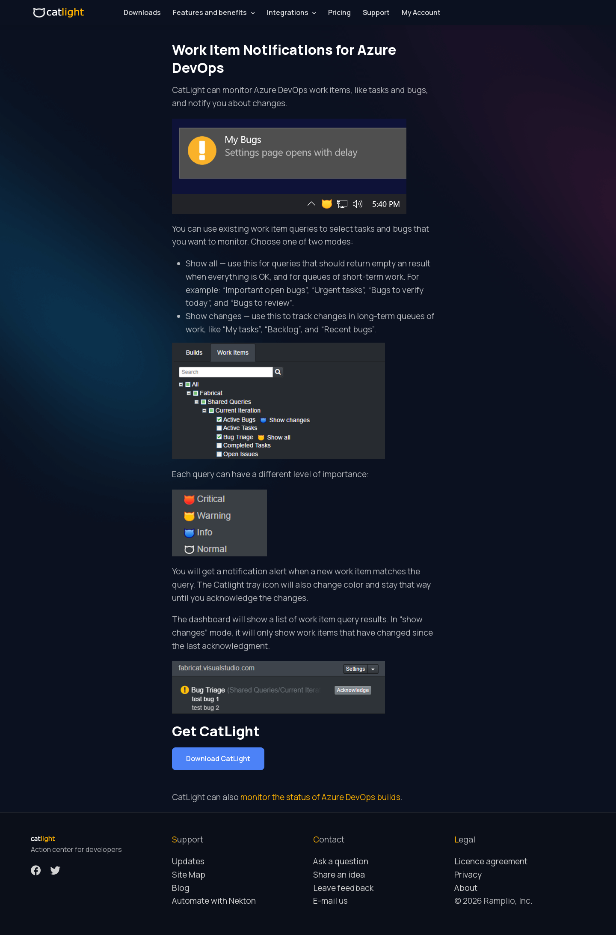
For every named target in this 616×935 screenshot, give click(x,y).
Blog (181, 887)
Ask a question (340, 861)
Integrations (287, 12)
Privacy (468, 874)
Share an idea (339, 874)
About (465, 887)
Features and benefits (210, 12)
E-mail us (330, 900)
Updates (188, 861)
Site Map (188, 874)
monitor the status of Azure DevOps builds (320, 797)
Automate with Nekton (214, 900)
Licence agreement (490, 861)
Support (376, 12)
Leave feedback (343, 887)
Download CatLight (218, 758)
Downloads (142, 12)
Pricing (339, 12)
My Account (421, 12)
